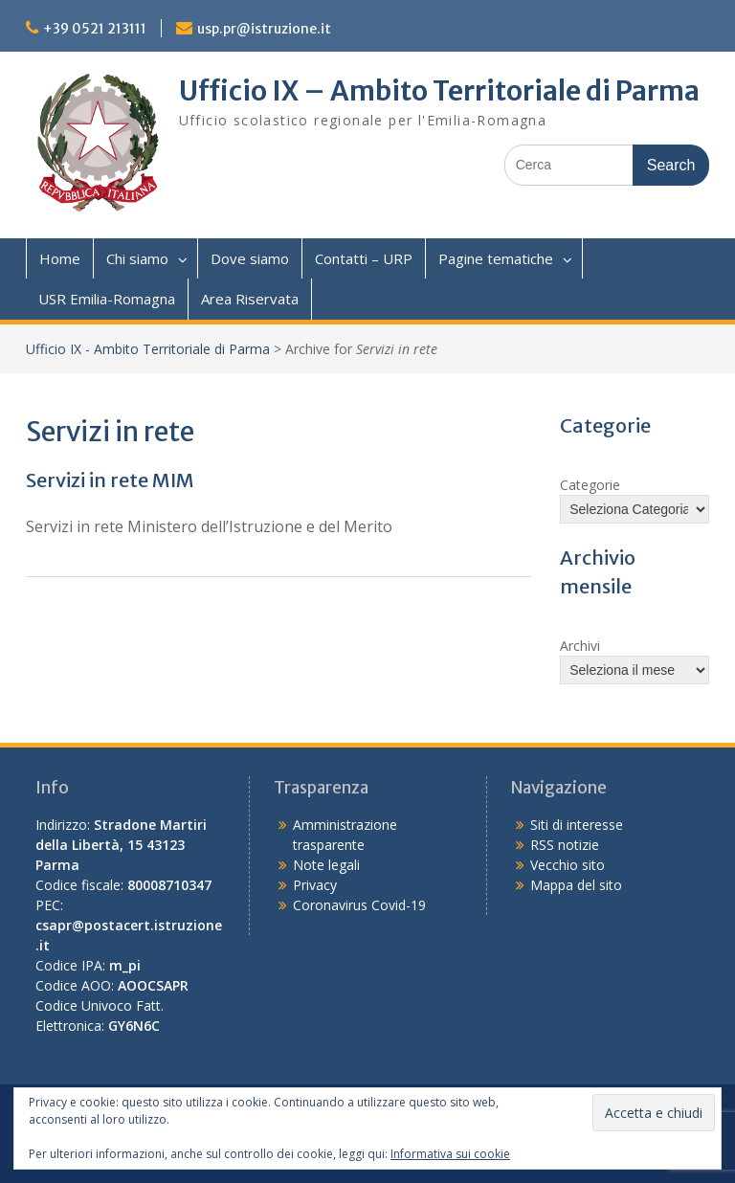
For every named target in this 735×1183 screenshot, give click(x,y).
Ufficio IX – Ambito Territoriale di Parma (439, 91)
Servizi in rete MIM (110, 480)
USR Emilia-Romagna (106, 298)
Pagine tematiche (495, 258)
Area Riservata (250, 298)
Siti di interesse (576, 824)
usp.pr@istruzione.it (264, 28)
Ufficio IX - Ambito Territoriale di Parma (148, 349)
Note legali (326, 865)
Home (59, 258)
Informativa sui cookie (450, 1154)
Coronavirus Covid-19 (359, 905)
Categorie (590, 485)
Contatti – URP (363, 258)
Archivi (580, 645)
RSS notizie (564, 845)
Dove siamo (250, 258)
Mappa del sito (576, 885)
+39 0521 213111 (94, 28)
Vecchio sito (567, 865)
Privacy (315, 885)
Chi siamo (137, 258)
